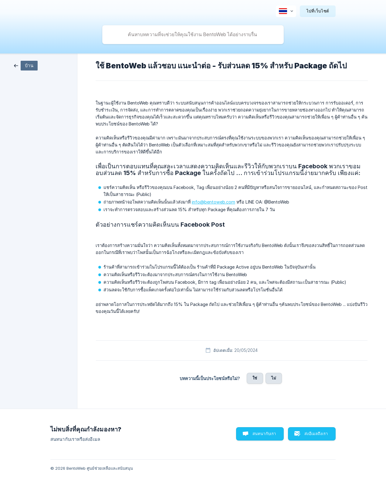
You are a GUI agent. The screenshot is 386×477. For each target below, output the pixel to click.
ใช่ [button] (254, 378)
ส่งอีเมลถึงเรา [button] (316, 433)
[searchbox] (193, 34)
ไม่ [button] (273, 378)
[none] (286, 11)
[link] (26, 65)
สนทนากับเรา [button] (264, 433)
